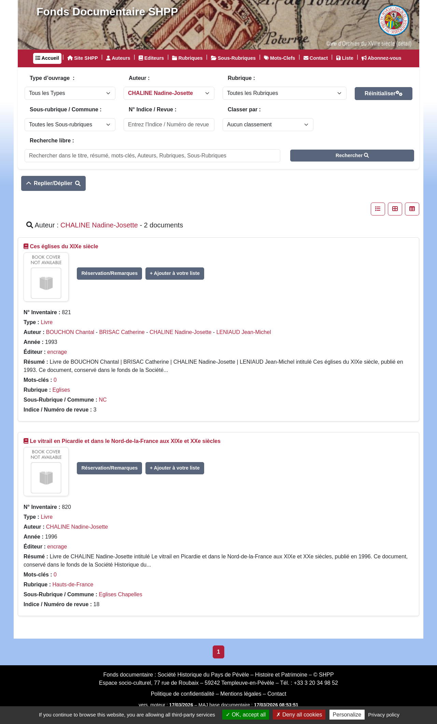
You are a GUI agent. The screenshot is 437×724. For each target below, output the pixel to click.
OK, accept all (246, 715)
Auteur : (139, 78)
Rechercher (352, 155)
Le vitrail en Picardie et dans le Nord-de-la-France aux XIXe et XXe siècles (125, 441)
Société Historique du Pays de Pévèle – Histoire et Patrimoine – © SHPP (246, 675)
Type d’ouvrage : (52, 78)
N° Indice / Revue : (153, 109)
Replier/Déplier (53, 183)
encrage (57, 352)
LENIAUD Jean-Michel (243, 332)
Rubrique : (241, 78)
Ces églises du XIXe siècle (64, 246)
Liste (345, 58)
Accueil (47, 58)
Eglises (61, 390)
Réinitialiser (384, 93)
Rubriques (187, 58)
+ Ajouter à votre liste (175, 273)
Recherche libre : (52, 140)
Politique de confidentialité (182, 694)
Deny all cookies (299, 715)
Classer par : (244, 109)
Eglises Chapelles (120, 594)
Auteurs (118, 58)
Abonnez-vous (381, 58)
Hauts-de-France (72, 584)
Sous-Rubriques (233, 58)
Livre (47, 322)
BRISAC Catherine (121, 332)
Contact (316, 58)
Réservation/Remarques (109, 273)
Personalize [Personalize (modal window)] (347, 715)
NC (103, 400)
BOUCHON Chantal (70, 332)
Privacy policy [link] (383, 715)
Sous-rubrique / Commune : (66, 109)
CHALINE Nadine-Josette (180, 332)
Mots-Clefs (279, 58)
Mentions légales (240, 694)
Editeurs (151, 58)
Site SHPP (82, 58)
